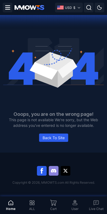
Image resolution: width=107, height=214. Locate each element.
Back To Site (54, 137)
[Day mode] (99, 7)
